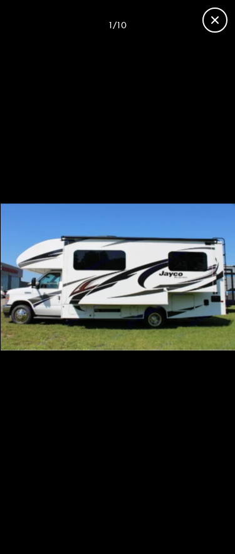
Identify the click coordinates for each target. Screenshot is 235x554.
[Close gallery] (214, 20)
